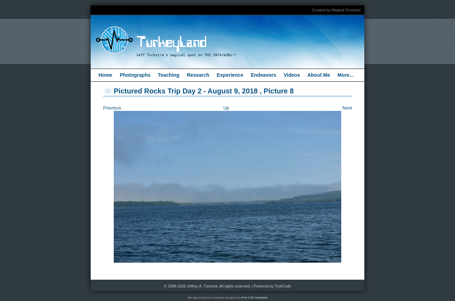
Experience (230, 75)
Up (226, 108)
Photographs (135, 75)
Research (198, 75)
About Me (318, 75)
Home (105, 75)
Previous (112, 108)
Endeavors (263, 75)
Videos (292, 75)
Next (347, 108)
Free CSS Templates (255, 297)
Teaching (168, 75)
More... (345, 75)
